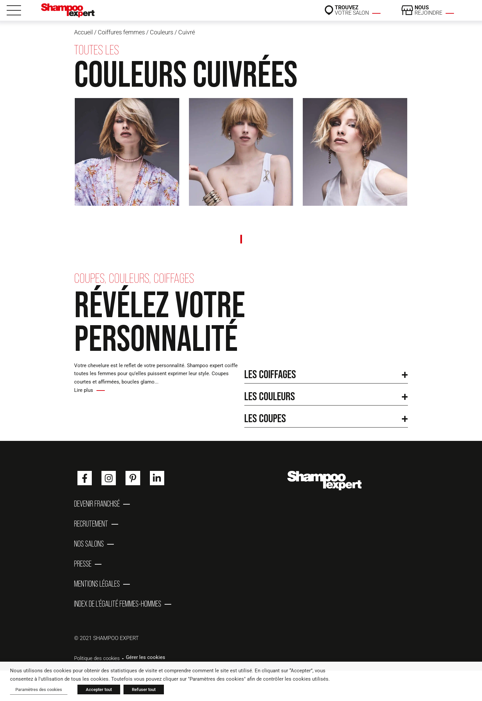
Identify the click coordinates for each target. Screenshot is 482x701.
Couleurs (161, 32)
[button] (326, 373)
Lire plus (83, 390)
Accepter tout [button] (99, 689)
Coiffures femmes (121, 32)
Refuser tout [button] (144, 689)
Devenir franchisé (97, 503)
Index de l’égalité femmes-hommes (117, 603)
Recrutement (91, 523)
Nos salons (89, 543)
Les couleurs (269, 396)
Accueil (83, 32)
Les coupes (265, 418)
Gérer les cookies (145, 657)
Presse (82, 563)
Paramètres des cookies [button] (38, 689)
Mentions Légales (97, 583)
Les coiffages (270, 374)
